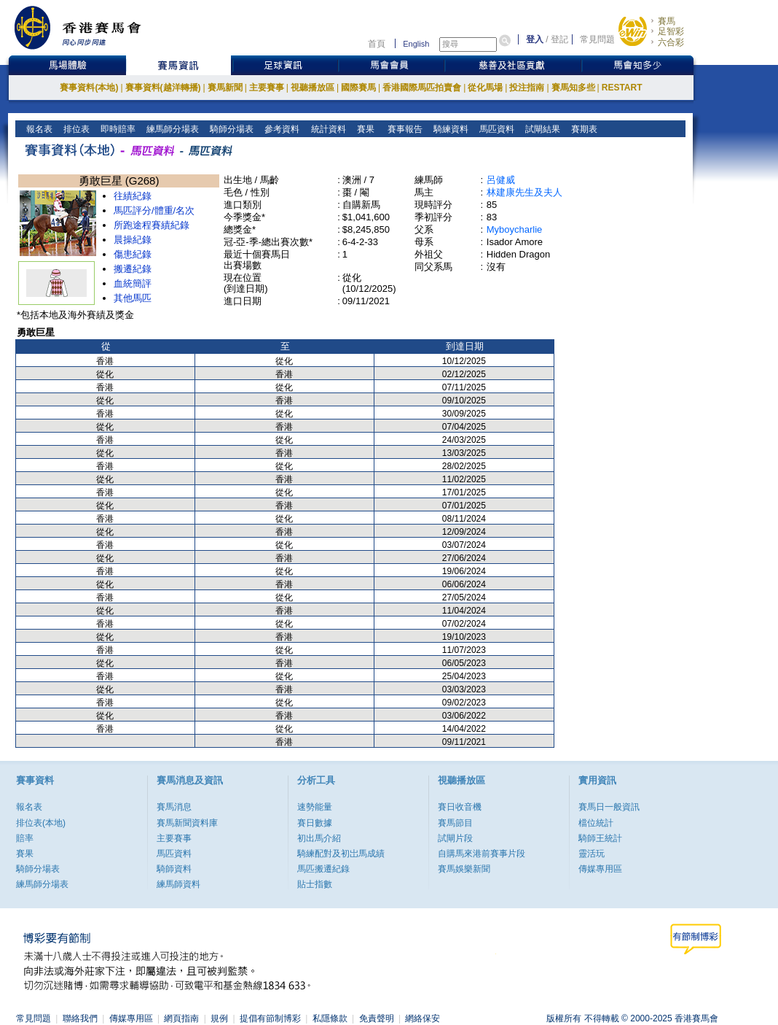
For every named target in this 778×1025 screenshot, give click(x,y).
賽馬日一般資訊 (609, 807)
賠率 (25, 838)
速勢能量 (314, 807)
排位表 (75, 129)
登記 (559, 39)
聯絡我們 (80, 1018)
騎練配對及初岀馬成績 (341, 853)
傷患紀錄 (133, 254)
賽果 (364, 129)
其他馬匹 (133, 298)
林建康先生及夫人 (524, 192)
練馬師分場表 (171, 129)
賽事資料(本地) (89, 87)
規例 (219, 1018)
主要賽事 (266, 87)
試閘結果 (541, 129)
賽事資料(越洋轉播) (163, 87)
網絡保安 (422, 1018)
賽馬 (666, 21)
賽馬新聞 (225, 87)
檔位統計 (595, 823)
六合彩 (671, 42)
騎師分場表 (231, 129)
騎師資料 (174, 869)
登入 (534, 39)
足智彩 (671, 31)
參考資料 (280, 129)
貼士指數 (314, 884)
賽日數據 (314, 823)
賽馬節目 (455, 823)
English (416, 43)
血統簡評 (133, 283)
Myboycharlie (515, 229)
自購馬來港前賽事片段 (481, 853)
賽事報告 (402, 129)
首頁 (376, 44)
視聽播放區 (312, 87)
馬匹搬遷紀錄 (323, 869)
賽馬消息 (174, 807)
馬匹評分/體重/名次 (154, 210)
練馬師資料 (178, 884)
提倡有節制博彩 (270, 1018)
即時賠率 (116, 129)
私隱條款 (330, 1018)
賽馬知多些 (573, 87)
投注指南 (526, 87)
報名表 (38, 129)
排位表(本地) (41, 823)
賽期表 (583, 129)
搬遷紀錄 (133, 268)
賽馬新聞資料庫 (187, 823)
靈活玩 (591, 853)
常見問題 (597, 39)
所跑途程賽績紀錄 (151, 225)
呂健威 (501, 179)
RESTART (622, 87)
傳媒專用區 (600, 869)
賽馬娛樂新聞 (464, 869)
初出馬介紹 (319, 838)
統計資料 (326, 129)
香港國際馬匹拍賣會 (421, 87)
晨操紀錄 (133, 239)
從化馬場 (485, 87)
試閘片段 (455, 838)
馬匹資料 (495, 129)
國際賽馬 (358, 87)
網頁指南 (181, 1018)
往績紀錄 (133, 195)
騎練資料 (449, 129)
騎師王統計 (600, 838)
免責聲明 (376, 1018)
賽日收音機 (460, 807)
